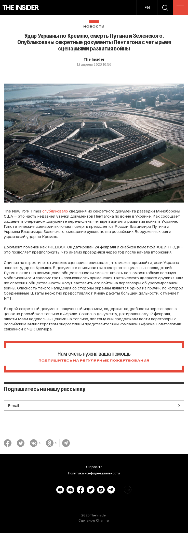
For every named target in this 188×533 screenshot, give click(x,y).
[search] (165, 7)
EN (147, 7)
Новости (94, 26)
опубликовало (55, 211)
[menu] (180, 8)
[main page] (21, 7)
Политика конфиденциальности (94, 473)
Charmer (103, 520)
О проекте (94, 467)
